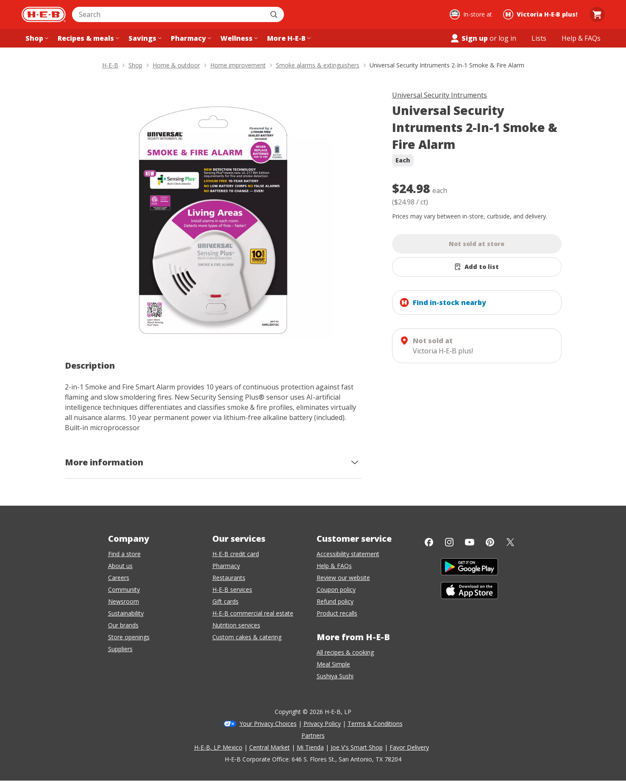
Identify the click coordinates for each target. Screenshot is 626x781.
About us (120, 566)
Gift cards (225, 601)
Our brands (123, 625)
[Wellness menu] (238, 38)
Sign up (469, 38)
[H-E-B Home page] (44, 14)
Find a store (124, 554)
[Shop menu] (36, 38)
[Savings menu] (144, 38)
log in (507, 38)
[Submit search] (274, 14)
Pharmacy (226, 566)
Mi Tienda (310, 747)
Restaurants (228, 578)
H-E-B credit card (235, 554)
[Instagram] (449, 542)
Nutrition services (236, 625)
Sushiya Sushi (335, 676)
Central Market (269, 747)
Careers (118, 578)
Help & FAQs (334, 566)
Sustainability (126, 613)
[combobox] (168, 14)
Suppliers (120, 649)
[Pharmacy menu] (190, 38)
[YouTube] (469, 542)
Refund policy (335, 601)
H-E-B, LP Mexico (218, 747)
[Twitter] (510, 542)
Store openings (129, 637)
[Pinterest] (490, 542)
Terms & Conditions (375, 723)
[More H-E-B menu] (288, 38)
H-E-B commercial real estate (252, 613)
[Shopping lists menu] (539, 38)
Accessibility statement (348, 554)
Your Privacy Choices (268, 723)
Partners (313, 735)
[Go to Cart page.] (597, 14)
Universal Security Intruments (439, 95)
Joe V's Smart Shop (357, 747)
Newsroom (123, 601)
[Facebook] (429, 542)
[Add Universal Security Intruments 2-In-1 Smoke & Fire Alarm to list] (477, 267)
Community (124, 589)
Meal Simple (333, 664)
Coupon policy (336, 589)
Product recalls (337, 613)
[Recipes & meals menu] (87, 38)
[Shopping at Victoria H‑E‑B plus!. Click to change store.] (541, 14)
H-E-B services (232, 589)
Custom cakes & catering (246, 637)
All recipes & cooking (345, 652)
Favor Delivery (409, 747)
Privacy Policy (322, 723)
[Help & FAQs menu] (581, 38)
